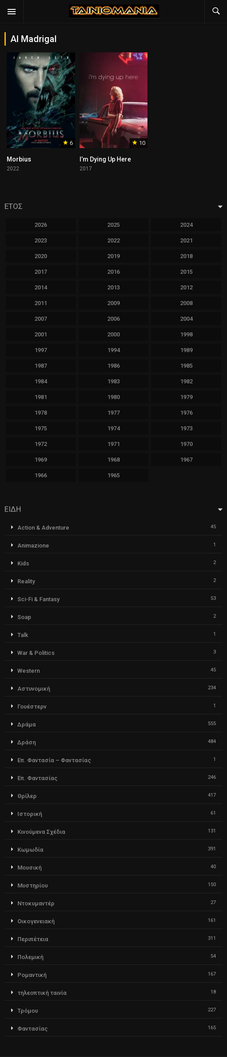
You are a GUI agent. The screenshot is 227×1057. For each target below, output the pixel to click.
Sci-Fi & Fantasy (38, 599)
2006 (113, 318)
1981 (40, 397)
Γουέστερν (31, 706)
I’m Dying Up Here (105, 159)
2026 (40, 224)
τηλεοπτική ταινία (42, 992)
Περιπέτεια (32, 939)
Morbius (19, 159)
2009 (113, 303)
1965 (113, 475)
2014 (40, 287)
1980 (113, 397)
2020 (40, 256)
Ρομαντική (31, 975)
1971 (113, 444)
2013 (113, 287)
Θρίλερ (27, 796)
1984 (40, 381)
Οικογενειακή (36, 921)
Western (28, 670)
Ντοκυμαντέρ (36, 903)
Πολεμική (30, 957)
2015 (186, 271)
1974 (113, 428)
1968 (113, 459)
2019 (113, 256)
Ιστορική (29, 814)
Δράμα (26, 724)
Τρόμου (27, 1010)
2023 (40, 240)
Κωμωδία (30, 849)
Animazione (33, 545)
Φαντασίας (32, 1028)
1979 (186, 397)
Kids (23, 563)
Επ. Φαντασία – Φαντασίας (54, 760)
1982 (186, 381)
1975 (40, 428)
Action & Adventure (43, 527)
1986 (113, 365)
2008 (186, 303)
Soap (24, 617)
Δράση (26, 742)
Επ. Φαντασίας (37, 778)
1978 (40, 412)
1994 (113, 350)
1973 (186, 428)
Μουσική (29, 867)
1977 (113, 412)
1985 (186, 365)
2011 (40, 303)
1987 (40, 365)
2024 (186, 224)
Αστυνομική (33, 688)
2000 (113, 334)
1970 (186, 444)
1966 (40, 475)
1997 (40, 350)
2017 (40, 271)
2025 (113, 224)
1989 (186, 350)
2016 (113, 271)
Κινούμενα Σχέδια (41, 831)
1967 (186, 459)
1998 (186, 334)
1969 (40, 459)
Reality (26, 581)
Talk (22, 635)
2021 (186, 240)
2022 (113, 240)
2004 (186, 318)
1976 (186, 412)
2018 (186, 256)
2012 (186, 287)
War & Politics (36, 652)
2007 (40, 318)
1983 (113, 381)
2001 (40, 334)
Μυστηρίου (32, 885)
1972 (40, 444)
